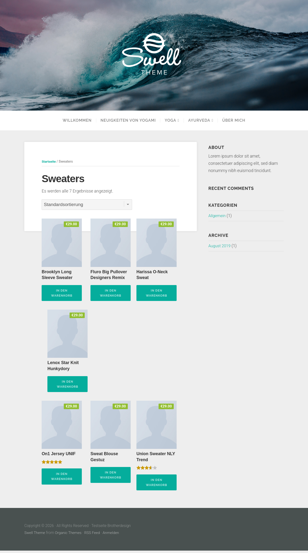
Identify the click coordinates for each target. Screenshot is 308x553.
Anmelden (112, 535)
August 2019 (220, 245)
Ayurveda (199, 120)
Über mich (233, 120)
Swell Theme (35, 535)
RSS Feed (94, 535)
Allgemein (217, 215)
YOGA (170, 120)
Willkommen (77, 120)
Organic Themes (69, 535)
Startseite (49, 161)
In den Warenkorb (62, 293)
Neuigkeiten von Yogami (128, 120)
